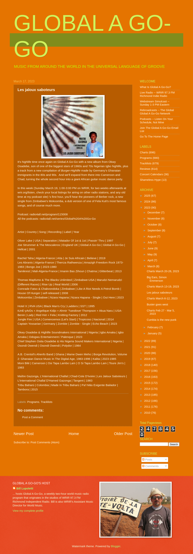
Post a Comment (32, 417)
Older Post (123, 433)
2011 (147, 406)
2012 (147, 400)
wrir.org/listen (26, 192)
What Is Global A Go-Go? (155, 87)
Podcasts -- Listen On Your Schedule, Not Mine (156, 120)
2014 (147, 388)
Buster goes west (157, 304)
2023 (147, 207)
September (154, 230)
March (151, 266)
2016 (147, 376)
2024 (147, 201)
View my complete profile (28, 510)
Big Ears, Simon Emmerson (157, 279)
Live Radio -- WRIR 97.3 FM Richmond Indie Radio (157, 94)
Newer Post (24, 433)
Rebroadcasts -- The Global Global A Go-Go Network (157, 112)
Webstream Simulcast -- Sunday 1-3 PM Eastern (154, 103)
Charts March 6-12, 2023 (162, 298)
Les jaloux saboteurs (159, 292)
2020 (147, 353)
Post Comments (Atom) (45, 442)
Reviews (145, 168)
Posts (147, 459)
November (154, 218)
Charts (144, 152)
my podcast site (37, 196)
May (150, 254)
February (153, 327)
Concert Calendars (151, 174)
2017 (147, 370)
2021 (147, 346)
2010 (147, 412)
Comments (150, 466)
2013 (147, 394)
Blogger (115, 546)
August (152, 236)
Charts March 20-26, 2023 (163, 271)
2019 (147, 358)
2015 (147, 382)
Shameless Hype (150, 179)
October (152, 224)
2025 (147, 195)
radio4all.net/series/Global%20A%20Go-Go (68, 218)
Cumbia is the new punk (161, 319)
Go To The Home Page (154, 136)
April (150, 260)
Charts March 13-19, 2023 (163, 286)
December (154, 212)
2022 (147, 340)
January (152, 333)
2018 (147, 364)
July (150, 242)
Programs (33, 401)
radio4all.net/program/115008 (49, 214)
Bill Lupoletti (24, 488)
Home (74, 433)
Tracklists (46, 401)
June (150, 248)
